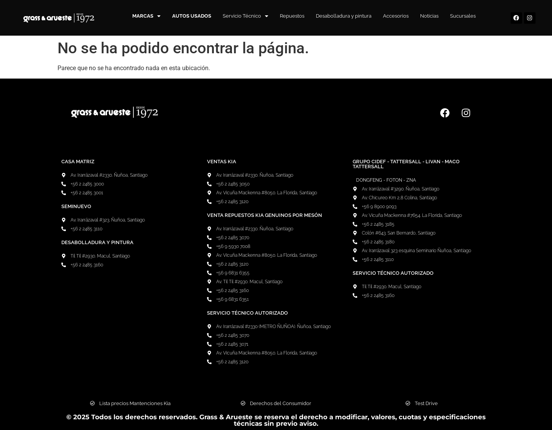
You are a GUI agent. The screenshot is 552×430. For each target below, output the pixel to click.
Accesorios (396, 16)
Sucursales (463, 16)
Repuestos (292, 16)
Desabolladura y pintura (343, 16)
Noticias (429, 16)
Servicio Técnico (245, 16)
